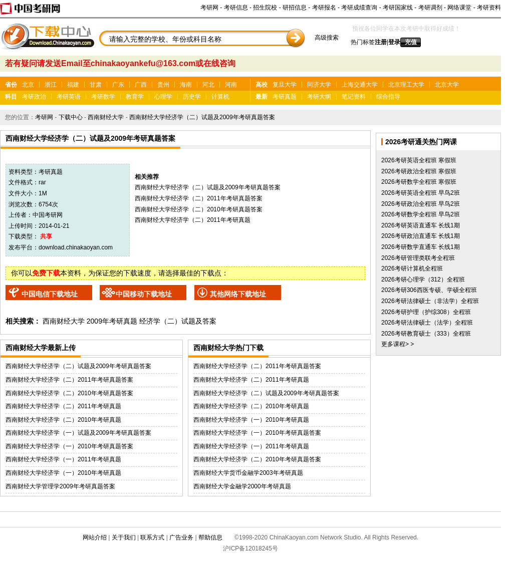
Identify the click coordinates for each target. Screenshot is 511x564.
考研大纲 (319, 96)
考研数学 (103, 96)
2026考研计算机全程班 (412, 268)
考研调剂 (430, 7)
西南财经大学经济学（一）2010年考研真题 (63, 472)
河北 (208, 84)
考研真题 (285, 96)
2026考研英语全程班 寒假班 (418, 160)
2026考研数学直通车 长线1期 (420, 246)
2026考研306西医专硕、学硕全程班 (429, 290)
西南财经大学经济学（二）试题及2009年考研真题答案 (202, 117)
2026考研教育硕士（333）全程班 (426, 333)
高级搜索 (327, 37)
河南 (231, 84)
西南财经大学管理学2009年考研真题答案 (60, 486)
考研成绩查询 (359, 7)
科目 (11, 96)
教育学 (135, 96)
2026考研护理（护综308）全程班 (426, 312)
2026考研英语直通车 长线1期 (420, 225)
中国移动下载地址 (144, 294)
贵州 (163, 84)
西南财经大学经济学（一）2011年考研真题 (63, 459)
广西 (141, 84)
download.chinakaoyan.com (76, 247)
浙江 (51, 84)
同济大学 (319, 84)
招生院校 (265, 7)
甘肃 (96, 84)
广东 (118, 84)
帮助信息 (210, 537)
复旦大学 (285, 84)
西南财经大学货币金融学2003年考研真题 (248, 472)
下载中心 (71, 117)
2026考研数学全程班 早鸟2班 (420, 214)
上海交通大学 (360, 84)
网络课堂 (459, 7)
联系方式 (152, 537)
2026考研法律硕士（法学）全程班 (427, 322)
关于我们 (124, 537)
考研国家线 (398, 7)
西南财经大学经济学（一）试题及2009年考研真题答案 (78, 432)
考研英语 (69, 96)
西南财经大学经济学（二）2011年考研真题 (192, 219)
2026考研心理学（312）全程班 (423, 279)
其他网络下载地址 (238, 294)
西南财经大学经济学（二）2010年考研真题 (63, 419)
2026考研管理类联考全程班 (418, 257)
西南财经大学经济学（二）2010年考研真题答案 (199, 209)
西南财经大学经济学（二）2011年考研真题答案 (199, 198)
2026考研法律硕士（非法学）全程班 (430, 301)
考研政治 (34, 96)
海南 (186, 84)
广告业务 (181, 537)
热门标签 (363, 42)
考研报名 (324, 7)
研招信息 (295, 7)
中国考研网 (48, 214)
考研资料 (489, 7)
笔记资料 (354, 96)
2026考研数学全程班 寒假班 (418, 181)
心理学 (163, 96)
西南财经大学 (106, 117)
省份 (11, 84)
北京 (28, 84)
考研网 (209, 7)
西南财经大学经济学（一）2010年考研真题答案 (69, 446)
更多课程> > (397, 344)
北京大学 (447, 84)
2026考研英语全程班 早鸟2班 (420, 192)
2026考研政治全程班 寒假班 (418, 171)
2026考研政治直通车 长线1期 (420, 235)
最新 (262, 96)
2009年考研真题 (112, 321)
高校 (262, 84)
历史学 (192, 96)
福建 (73, 84)
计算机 (220, 96)
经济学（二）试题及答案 (177, 321)
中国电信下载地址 (50, 294)
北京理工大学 (406, 84)
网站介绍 (95, 537)
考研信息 (236, 7)
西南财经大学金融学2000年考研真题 (242, 486)
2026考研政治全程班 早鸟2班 (420, 203)
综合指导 (388, 96)
